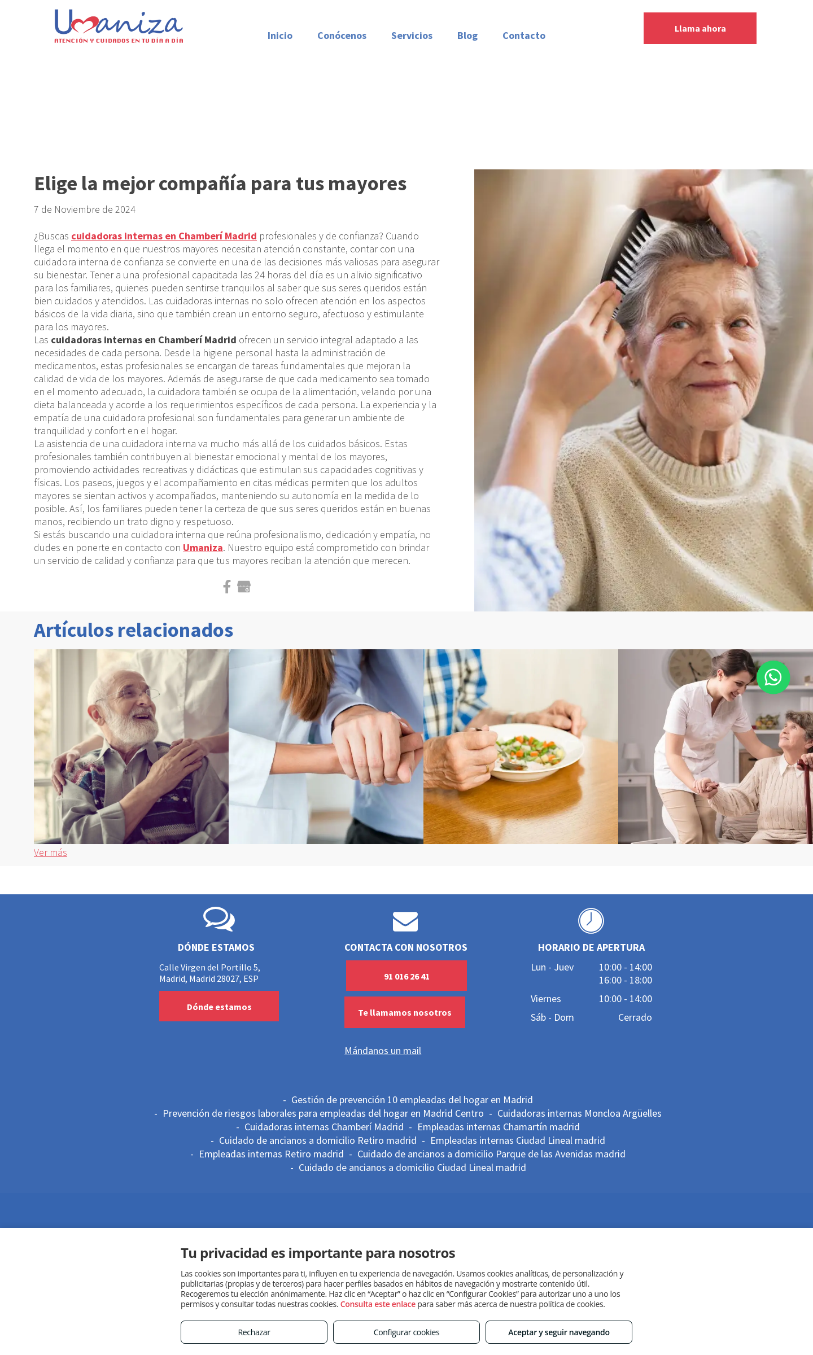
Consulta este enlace (378, 1304)
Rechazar (254, 1332)
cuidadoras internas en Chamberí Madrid (164, 235)
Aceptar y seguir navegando (558, 1332)
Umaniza (203, 547)
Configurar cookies (407, 1332)
